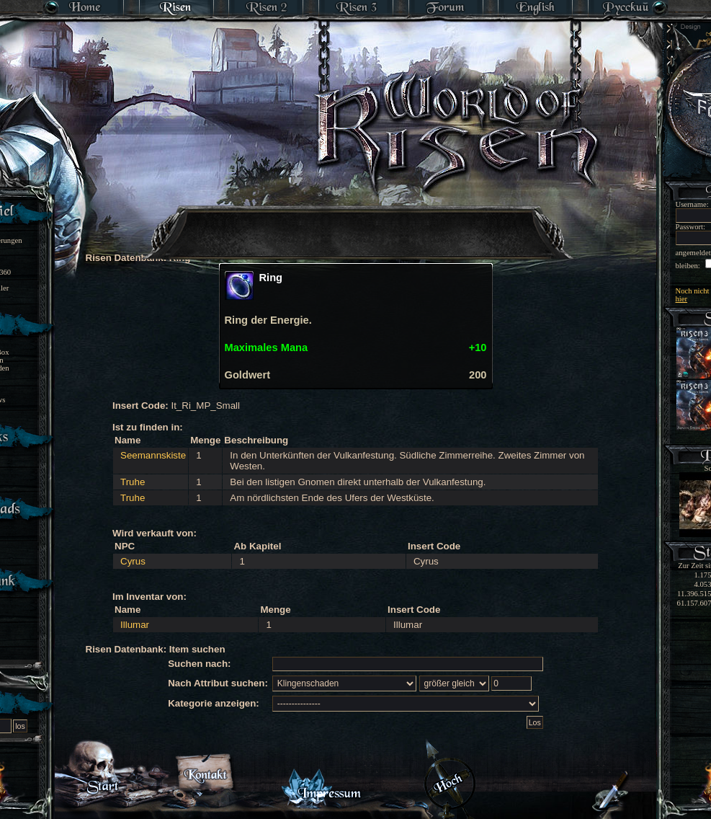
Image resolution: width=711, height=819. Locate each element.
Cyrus (133, 561)
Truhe (132, 482)
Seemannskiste (153, 455)
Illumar (134, 624)
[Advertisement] (356, 223)
